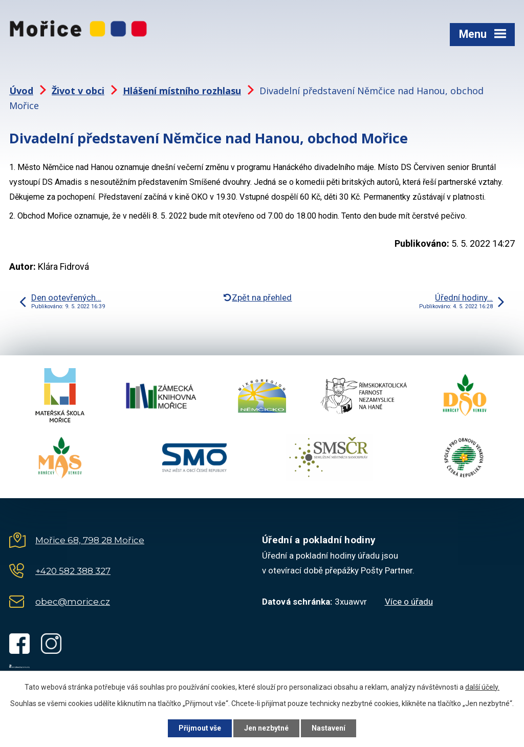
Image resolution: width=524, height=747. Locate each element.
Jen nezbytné (266, 728)
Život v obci (78, 90)
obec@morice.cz (72, 601)
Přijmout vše (200, 728)
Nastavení (328, 728)
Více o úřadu (409, 601)
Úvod (21, 90)
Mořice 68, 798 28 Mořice (89, 540)
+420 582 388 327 (73, 571)
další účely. (482, 687)
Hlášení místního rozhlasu (182, 90)
